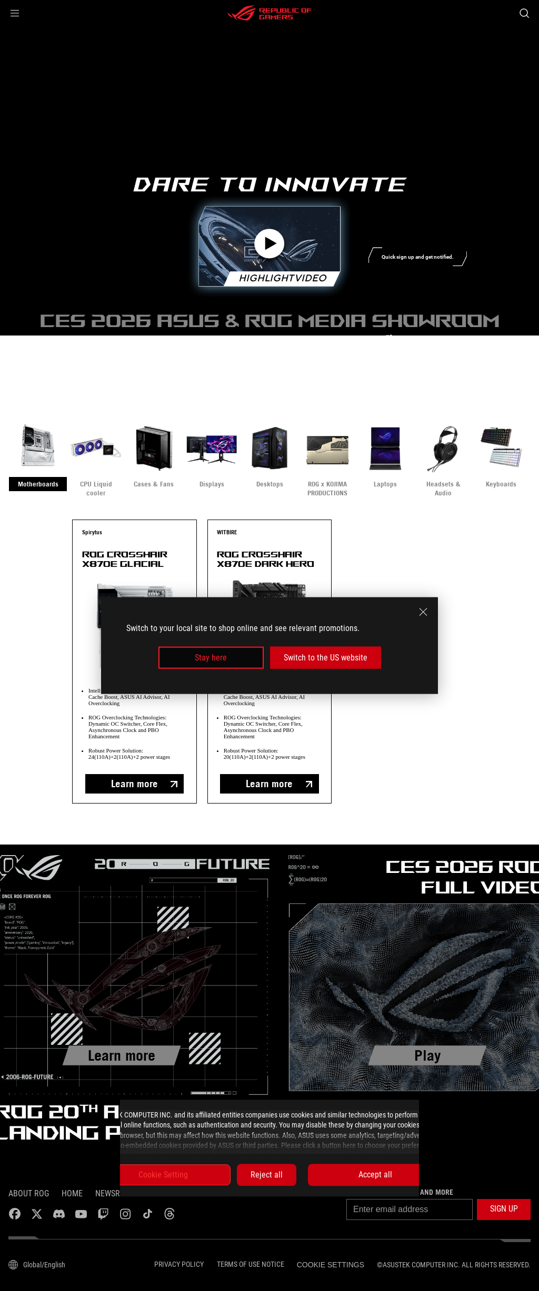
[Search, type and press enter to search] (524, 13)
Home (72, 1193)
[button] (14, 13)
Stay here (211, 658)
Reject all (267, 1175)
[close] (423, 611)
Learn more (134, 783)
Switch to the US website (325, 658)
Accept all (375, 1175)
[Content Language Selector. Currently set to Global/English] (36, 1264)
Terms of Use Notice (250, 1264)
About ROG (28, 1193)
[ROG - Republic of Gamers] (269, 13)
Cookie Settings (330, 1264)
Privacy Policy (179, 1264)
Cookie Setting (163, 1175)
